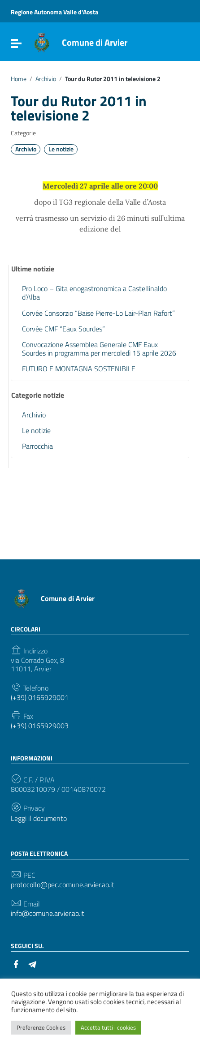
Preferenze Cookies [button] (41, 1027)
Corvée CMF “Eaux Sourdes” (63, 328)
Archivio (45, 79)
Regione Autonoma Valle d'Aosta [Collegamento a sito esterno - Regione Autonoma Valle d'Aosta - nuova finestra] (54, 12)
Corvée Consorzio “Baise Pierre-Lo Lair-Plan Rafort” (98, 313)
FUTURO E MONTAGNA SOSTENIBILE (78, 368)
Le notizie (61, 149)
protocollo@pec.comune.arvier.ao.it (62, 884)
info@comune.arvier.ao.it (47, 913)
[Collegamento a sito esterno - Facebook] (16, 963)
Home (18, 79)
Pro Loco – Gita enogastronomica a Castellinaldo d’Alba (94, 292)
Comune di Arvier (94, 42)
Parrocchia (37, 446)
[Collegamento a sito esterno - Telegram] (32, 963)
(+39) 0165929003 (40, 726)
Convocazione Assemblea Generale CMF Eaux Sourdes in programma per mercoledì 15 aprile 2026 (99, 348)
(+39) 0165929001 (40, 697)
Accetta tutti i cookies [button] (108, 1027)
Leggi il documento (39, 818)
